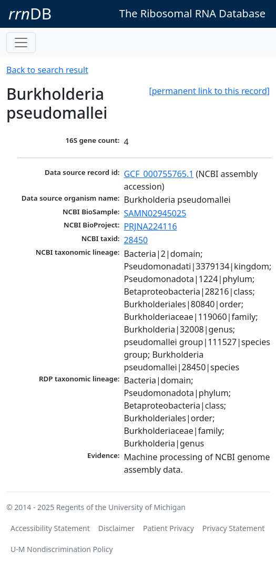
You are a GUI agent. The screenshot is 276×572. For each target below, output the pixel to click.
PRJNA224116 (150, 226)
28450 (136, 240)
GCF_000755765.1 (158, 174)
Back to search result (47, 70)
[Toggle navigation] (21, 42)
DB (30, 13)
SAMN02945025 (155, 213)
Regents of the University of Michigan (121, 507)
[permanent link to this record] (209, 91)
